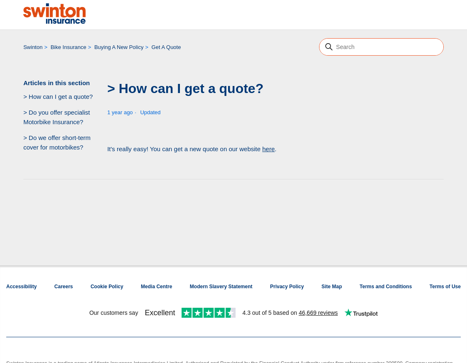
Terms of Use (445, 286)
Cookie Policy (107, 286)
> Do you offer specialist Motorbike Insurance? (56, 117)
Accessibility (21, 286)
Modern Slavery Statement (221, 286)
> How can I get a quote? (58, 96)
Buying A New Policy (119, 47)
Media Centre (156, 286)
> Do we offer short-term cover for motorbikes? (57, 142)
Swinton (32, 47)
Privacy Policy (287, 286)
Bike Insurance (68, 47)
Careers (63, 286)
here (268, 148)
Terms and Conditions (386, 286)
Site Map (332, 286)
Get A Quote (166, 47)
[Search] (381, 47)
